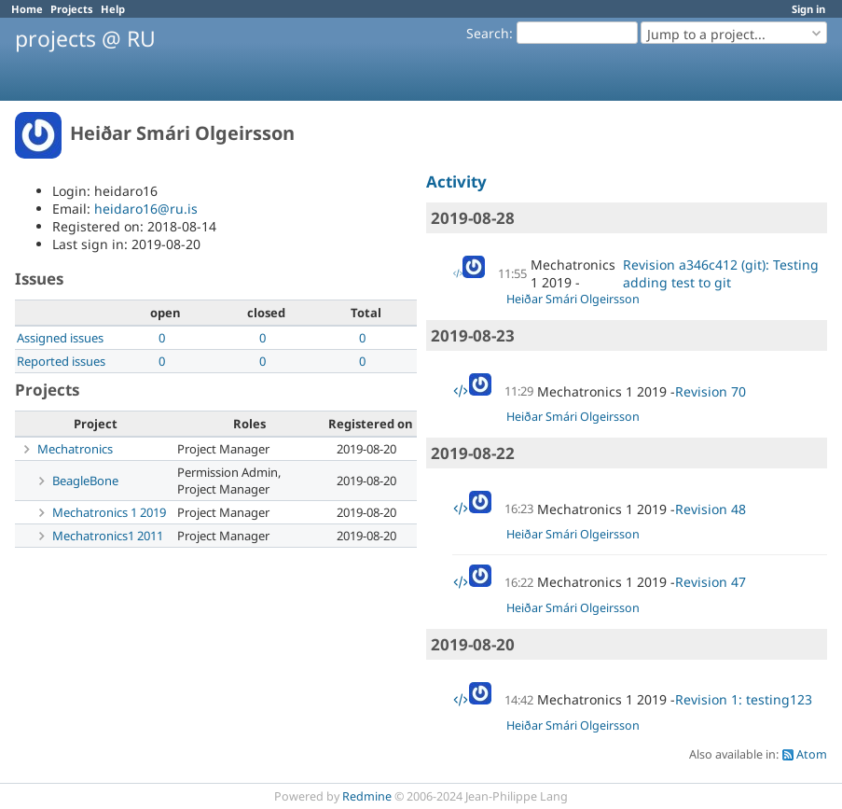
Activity (456, 181)
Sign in (808, 9)
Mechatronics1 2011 (107, 535)
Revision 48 (710, 509)
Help (113, 9)
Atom (811, 754)
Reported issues (61, 361)
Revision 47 (710, 582)
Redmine (367, 796)
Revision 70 (710, 391)
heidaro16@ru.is (146, 208)
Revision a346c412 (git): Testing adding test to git (721, 273)
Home (27, 9)
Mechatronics (75, 448)
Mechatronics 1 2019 (109, 512)
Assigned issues (60, 337)
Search (487, 33)
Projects (71, 9)
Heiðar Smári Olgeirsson (573, 299)
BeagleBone (85, 480)
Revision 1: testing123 (743, 699)
